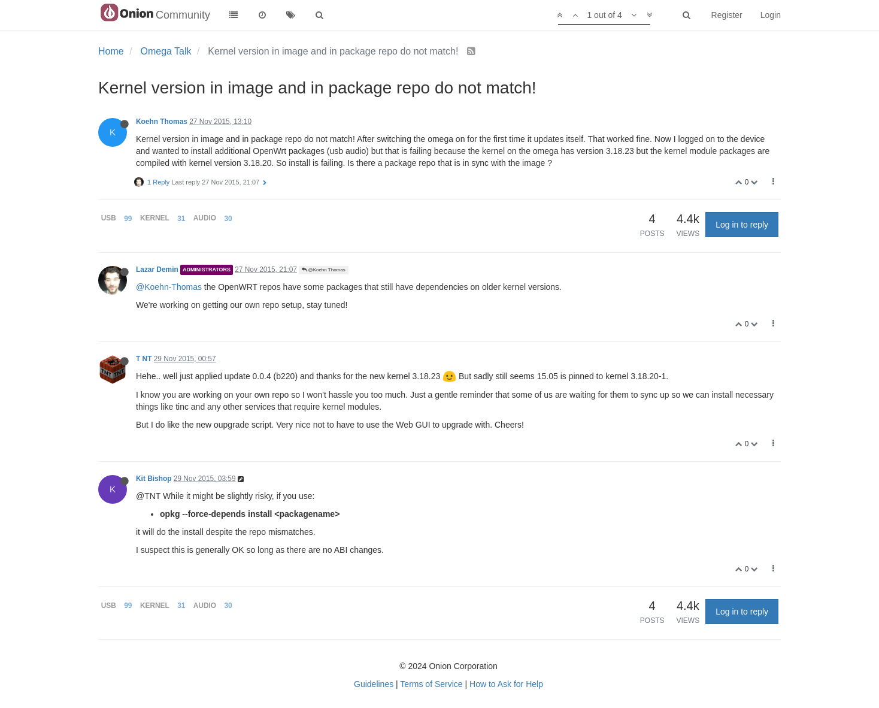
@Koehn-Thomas (169, 287)
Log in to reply (742, 224)
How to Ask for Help (506, 684)
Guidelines (373, 684)
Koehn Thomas (161, 121)
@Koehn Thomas (323, 270)
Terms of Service (431, 684)
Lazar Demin (157, 269)
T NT (143, 359)
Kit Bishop (153, 478)
